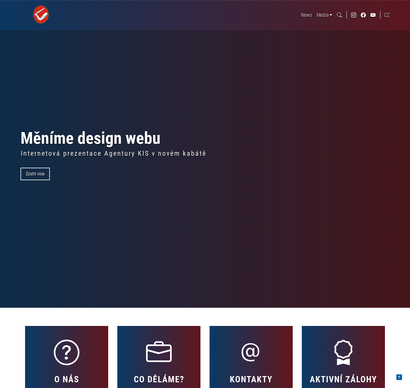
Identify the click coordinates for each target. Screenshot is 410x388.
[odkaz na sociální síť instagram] (353, 15)
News (306, 15)
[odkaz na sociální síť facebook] (363, 15)
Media (323, 15)
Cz (387, 15)
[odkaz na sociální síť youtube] (373, 15)
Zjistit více (35, 173)
